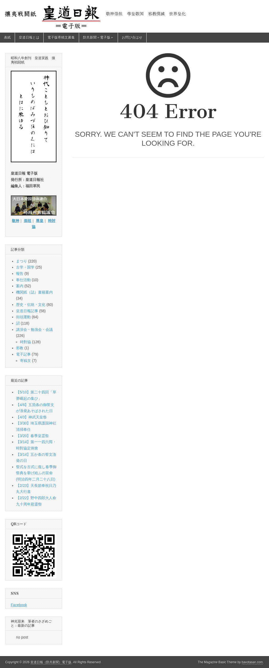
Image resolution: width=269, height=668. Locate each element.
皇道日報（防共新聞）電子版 (50, 662)
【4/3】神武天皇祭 (31, 417)
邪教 (19, 348)
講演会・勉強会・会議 (34, 329)
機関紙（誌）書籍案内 (34, 292)
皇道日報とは (29, 37)
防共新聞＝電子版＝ (98, 37)
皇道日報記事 (27, 311)
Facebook (19, 605)
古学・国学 (25, 267)
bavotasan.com (252, 662)
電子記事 (23, 354)
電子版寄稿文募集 (61, 37)
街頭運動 (23, 317)
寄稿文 (25, 360)
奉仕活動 (23, 280)
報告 (19, 273)
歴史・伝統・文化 (30, 304)
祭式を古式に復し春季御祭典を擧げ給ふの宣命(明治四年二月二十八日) (36, 473)
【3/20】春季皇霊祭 (32, 436)
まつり (21, 261)
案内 (19, 286)
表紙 (7, 37)
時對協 (25, 342)
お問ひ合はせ (132, 37)
